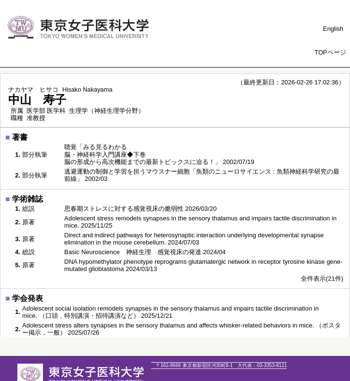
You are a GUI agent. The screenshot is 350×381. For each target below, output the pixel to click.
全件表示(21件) (322, 278)
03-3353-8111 (262, 365)
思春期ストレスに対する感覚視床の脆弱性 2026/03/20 (140, 208)
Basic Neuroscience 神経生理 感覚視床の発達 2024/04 (145, 252)
